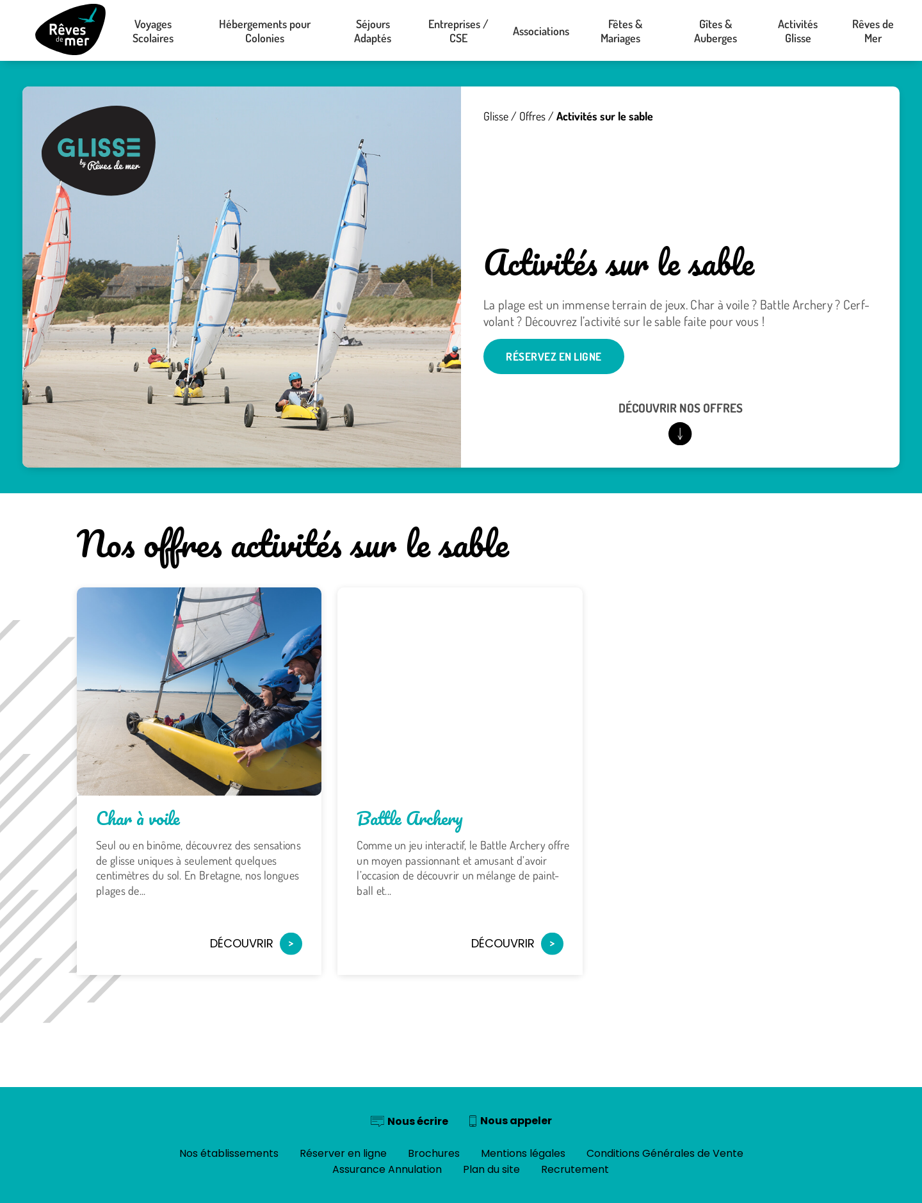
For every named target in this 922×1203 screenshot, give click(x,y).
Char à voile (138, 818)
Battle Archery (410, 818)
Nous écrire (417, 1121)
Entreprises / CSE (458, 31)
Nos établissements (229, 1153)
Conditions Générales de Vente (664, 1153)
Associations (541, 31)
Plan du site (491, 1169)
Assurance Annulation (387, 1169)
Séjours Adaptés (372, 31)
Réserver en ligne (343, 1153)
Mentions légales (523, 1153)
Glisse (495, 116)
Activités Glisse (798, 31)
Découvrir (256, 943)
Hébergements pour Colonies (265, 31)
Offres (532, 116)
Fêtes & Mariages (626, 31)
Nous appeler (516, 1120)
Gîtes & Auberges (715, 31)
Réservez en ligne (554, 356)
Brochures (434, 1153)
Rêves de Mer (873, 31)
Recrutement (575, 1169)
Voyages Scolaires (153, 31)
